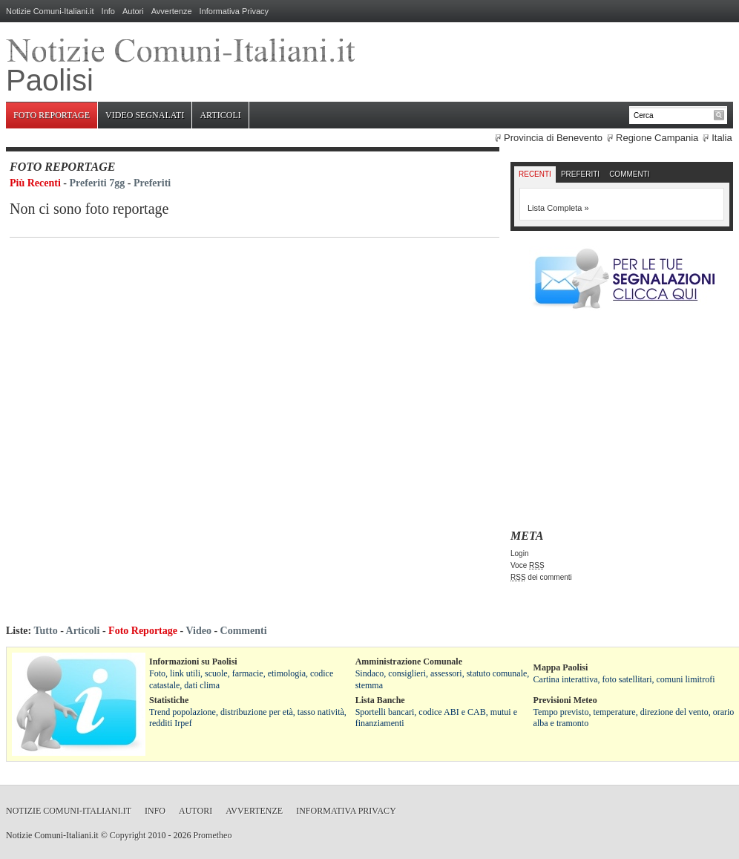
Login (519, 553)
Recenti (535, 174)
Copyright (128, 835)
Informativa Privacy (234, 11)
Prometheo (212, 835)
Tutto (45, 630)
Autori (133, 11)
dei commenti (541, 577)
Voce (527, 565)
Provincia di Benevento (553, 137)
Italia (722, 137)
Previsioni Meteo (565, 700)
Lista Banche (380, 700)
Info (108, 11)
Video (198, 630)
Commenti (629, 174)
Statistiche (168, 700)
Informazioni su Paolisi (193, 661)
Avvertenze (171, 11)
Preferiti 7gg (97, 183)
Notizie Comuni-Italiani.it (50, 11)
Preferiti (152, 183)
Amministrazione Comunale (408, 661)
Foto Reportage (51, 115)
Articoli (220, 115)
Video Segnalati (144, 115)
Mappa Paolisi (560, 667)
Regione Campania (657, 137)
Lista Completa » (558, 207)
